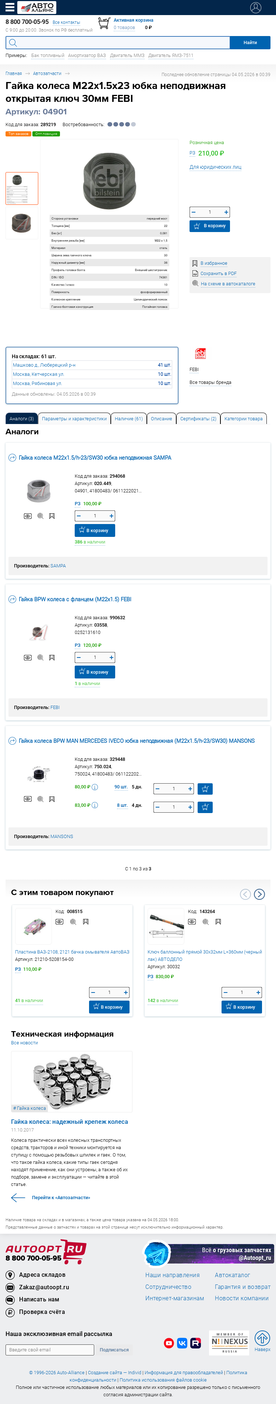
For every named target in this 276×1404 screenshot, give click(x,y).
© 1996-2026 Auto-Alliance (57, 1372)
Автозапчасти (47, 73)
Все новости (24, 1043)
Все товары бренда (210, 382)
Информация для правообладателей (184, 1372)
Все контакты (66, 22)
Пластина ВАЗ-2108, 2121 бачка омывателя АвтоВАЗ (72, 952)
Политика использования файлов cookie (163, 1380)
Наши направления (172, 1275)
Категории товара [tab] (243, 419)
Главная (14, 73)
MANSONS (61, 836)
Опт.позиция (46, 133)
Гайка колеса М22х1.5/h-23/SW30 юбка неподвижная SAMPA (89, 458)
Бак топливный (47, 55)
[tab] (22, 418)
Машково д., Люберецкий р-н (44, 365)
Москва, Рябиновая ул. (37, 383)
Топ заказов (18, 133)
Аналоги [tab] (22, 419)
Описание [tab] (161, 419)
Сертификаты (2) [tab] (198, 419)
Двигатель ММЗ (127, 55)
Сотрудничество (168, 1287)
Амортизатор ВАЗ (87, 55)
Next (259, 894)
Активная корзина (133, 20)
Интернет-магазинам (174, 1298)
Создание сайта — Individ (114, 1372)
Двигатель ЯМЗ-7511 (171, 55)
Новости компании (242, 1298)
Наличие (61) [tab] (129, 419)
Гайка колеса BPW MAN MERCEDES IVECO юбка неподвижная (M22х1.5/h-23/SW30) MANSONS (131, 741)
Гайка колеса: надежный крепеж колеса (69, 1121)
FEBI (55, 707)
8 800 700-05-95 (33, 1258)
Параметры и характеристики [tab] (74, 419)
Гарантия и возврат (242, 1287)
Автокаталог (233, 1275)
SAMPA (58, 566)
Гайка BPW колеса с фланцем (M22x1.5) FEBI (69, 599)
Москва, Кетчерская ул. (38, 374)
